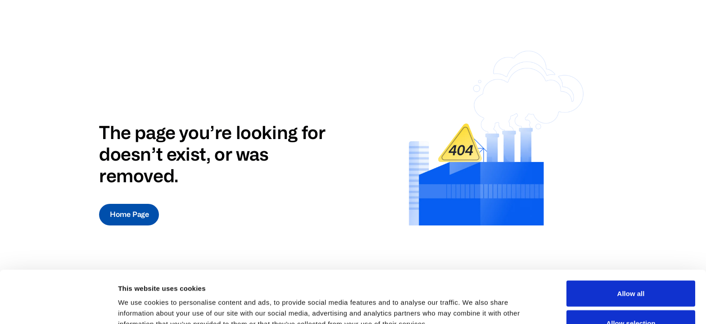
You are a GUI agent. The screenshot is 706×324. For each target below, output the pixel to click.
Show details (472, 301)
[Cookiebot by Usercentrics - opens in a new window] (58, 306)
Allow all (631, 241)
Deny (631, 300)
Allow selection (630, 270)
